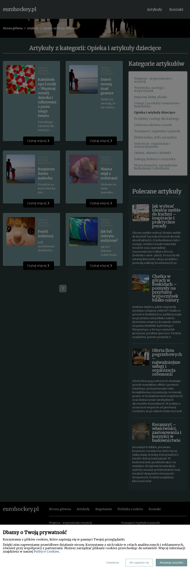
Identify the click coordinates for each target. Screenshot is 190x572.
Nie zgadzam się (139, 562)
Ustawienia (112, 562)
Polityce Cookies (46, 551)
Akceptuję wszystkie (171, 562)
